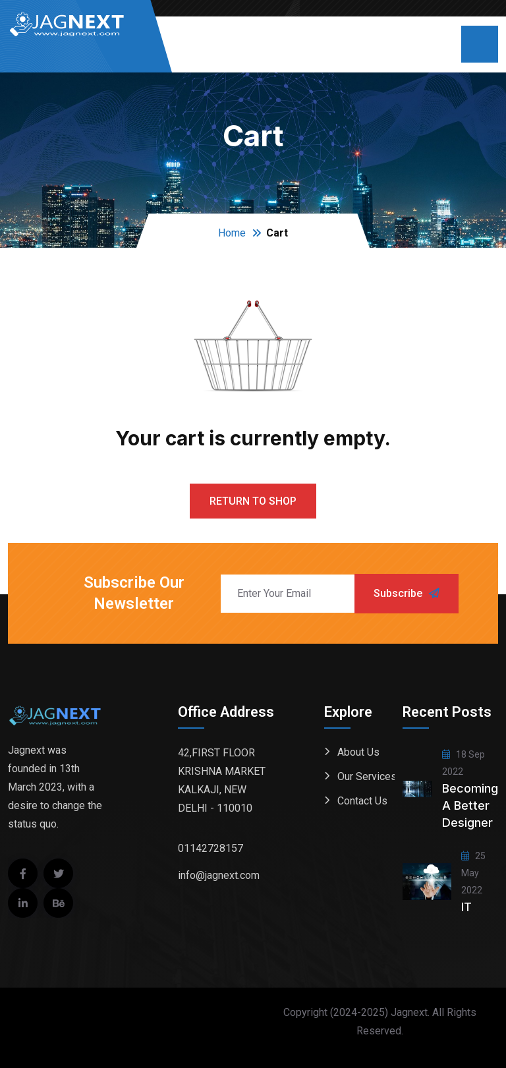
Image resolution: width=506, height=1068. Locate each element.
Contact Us (362, 801)
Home (232, 233)
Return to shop (253, 501)
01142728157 (210, 848)
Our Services (367, 776)
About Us (358, 752)
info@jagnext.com (219, 875)
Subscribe (406, 593)
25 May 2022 (473, 873)
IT (466, 907)
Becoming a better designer (470, 805)
